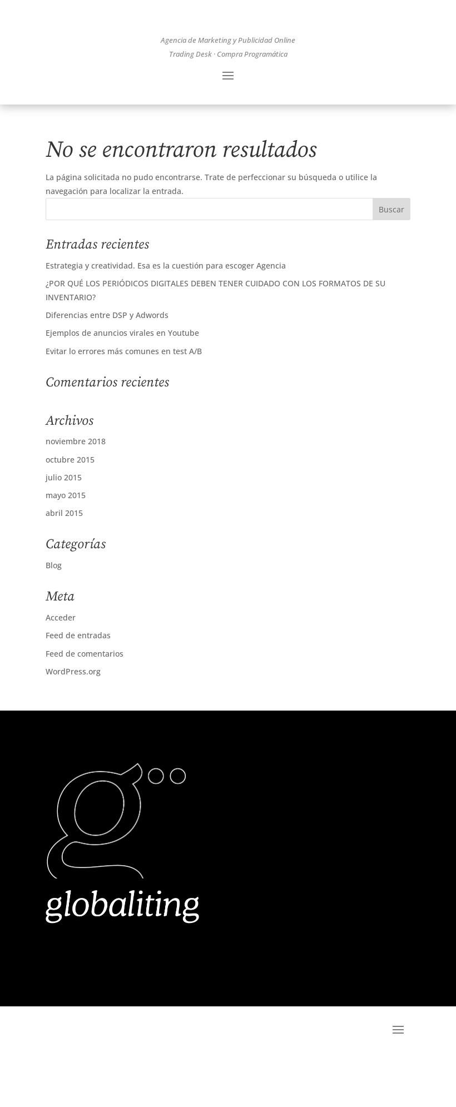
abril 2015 (64, 554)
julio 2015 (64, 519)
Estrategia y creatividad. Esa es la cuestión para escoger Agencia (166, 307)
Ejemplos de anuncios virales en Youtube (122, 374)
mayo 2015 (66, 537)
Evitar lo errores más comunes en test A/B (124, 393)
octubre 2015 (70, 501)
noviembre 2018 (76, 483)
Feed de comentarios (84, 694)
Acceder (61, 659)
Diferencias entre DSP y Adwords (107, 356)
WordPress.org (73, 713)
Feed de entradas (78, 677)
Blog (54, 607)
